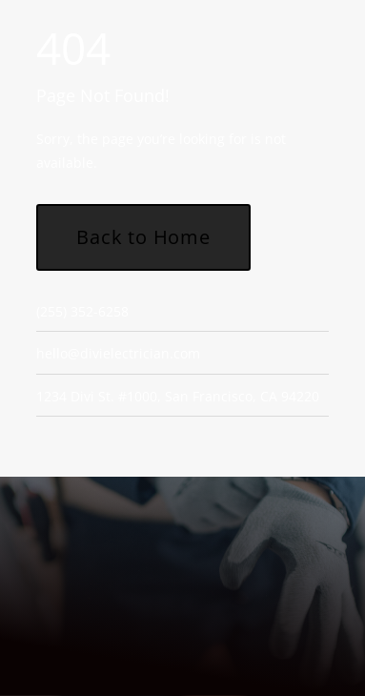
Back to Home (143, 237)
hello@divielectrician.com (118, 353)
